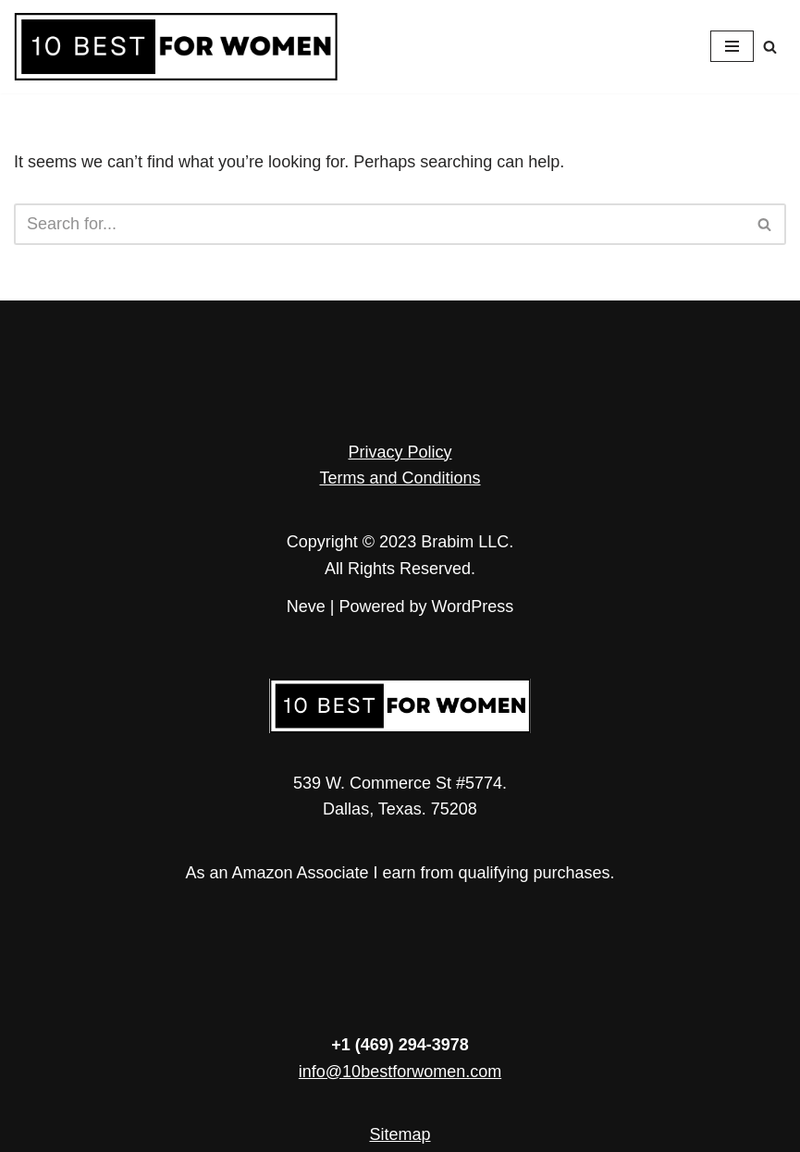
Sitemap (399, 1134)
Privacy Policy (399, 452)
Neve (306, 606)
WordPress (473, 606)
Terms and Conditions (399, 478)
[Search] (770, 47)
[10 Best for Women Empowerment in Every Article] (176, 46)
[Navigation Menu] (732, 46)
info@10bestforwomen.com (400, 1071)
